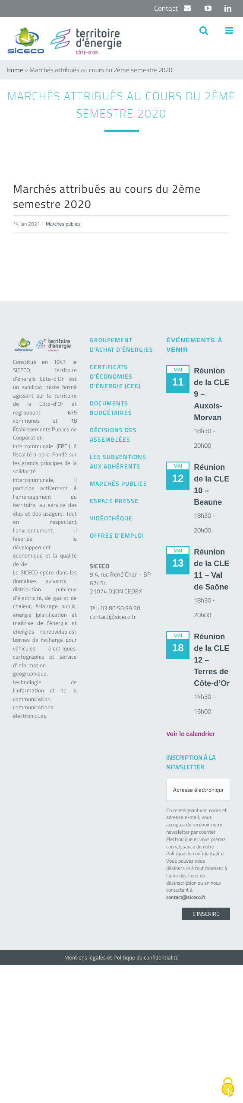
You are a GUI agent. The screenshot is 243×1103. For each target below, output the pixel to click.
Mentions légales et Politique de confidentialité (121, 957)
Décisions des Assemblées (113, 434)
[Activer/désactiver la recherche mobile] (203, 30)
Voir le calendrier (190, 733)
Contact (167, 8)
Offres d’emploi (117, 535)
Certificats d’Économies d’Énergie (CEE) (115, 376)
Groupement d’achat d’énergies (121, 344)
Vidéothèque (111, 518)
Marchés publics (63, 224)
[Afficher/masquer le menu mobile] (229, 30)
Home (14, 70)
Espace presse (114, 500)
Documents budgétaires (111, 407)
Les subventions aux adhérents (118, 461)
